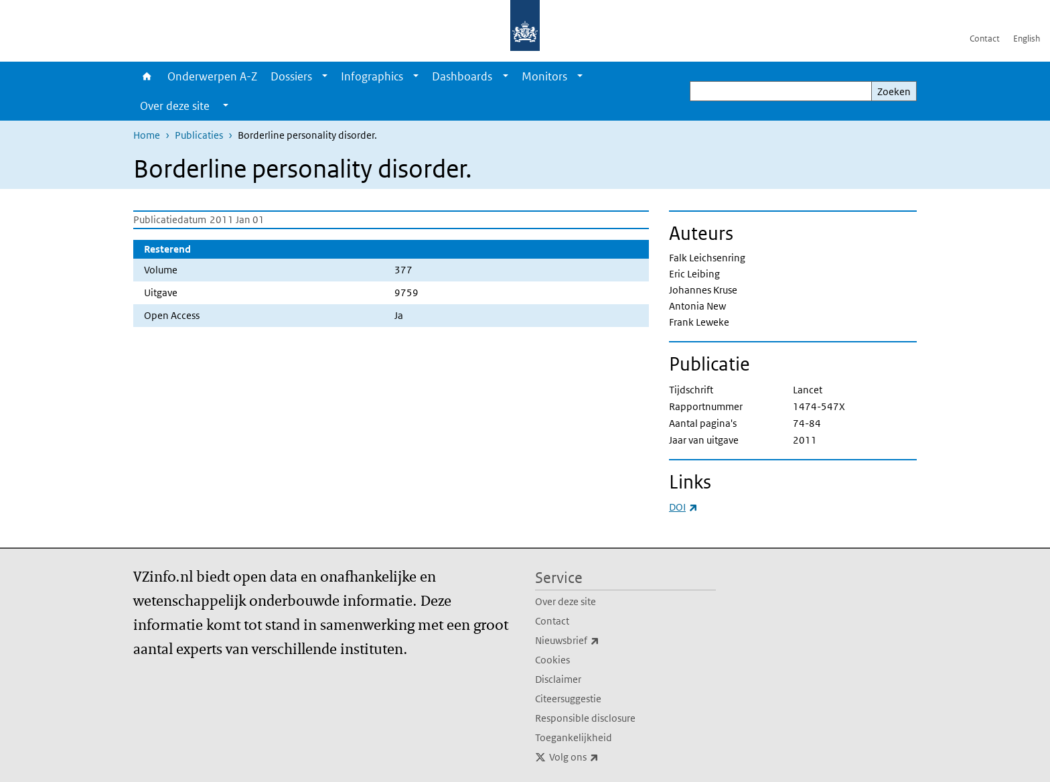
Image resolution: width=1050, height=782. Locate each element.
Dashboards (462, 76)
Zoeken (894, 91)
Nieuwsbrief (596, 641)
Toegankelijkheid (573, 737)
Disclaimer (558, 679)
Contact (985, 38)
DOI (683, 507)
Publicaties (199, 135)
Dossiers (291, 76)
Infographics (372, 76)
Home (147, 76)
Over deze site (565, 601)
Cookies (552, 659)
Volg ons (603, 757)
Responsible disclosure (585, 718)
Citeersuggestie (568, 698)
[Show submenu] (324, 76)
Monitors (544, 76)
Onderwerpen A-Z (212, 76)
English (1026, 38)
